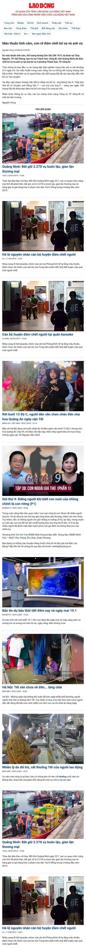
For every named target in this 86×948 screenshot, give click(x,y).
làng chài (52, 700)
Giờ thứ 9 (20, 534)
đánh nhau (7, 347)
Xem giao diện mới (41, 33)
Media (20, 23)
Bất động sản (48, 28)
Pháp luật (56, 23)
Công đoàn (21, 28)
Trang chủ (9, 23)
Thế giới (34, 28)
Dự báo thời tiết (9, 620)
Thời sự (68, 23)
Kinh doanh (42, 23)
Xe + (26, 33)
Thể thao (75, 28)
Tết (20, 435)
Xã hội (30, 23)
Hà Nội (5, 696)
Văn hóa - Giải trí (12, 33)
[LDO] (43, 138)
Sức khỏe (63, 28)
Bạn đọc (8, 28)
